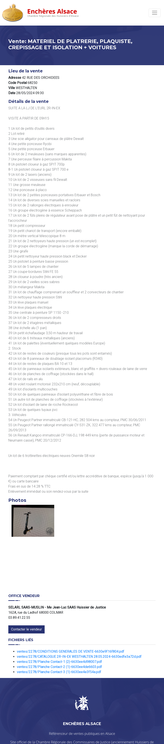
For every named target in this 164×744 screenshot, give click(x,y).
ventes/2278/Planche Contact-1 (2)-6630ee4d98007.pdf (59, 662)
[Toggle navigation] (155, 13)
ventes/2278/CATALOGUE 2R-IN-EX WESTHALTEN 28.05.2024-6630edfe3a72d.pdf (79, 657)
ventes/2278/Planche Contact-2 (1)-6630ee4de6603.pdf (59, 667)
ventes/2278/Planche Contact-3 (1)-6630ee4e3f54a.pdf (59, 672)
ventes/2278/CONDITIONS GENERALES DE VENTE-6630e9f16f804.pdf (70, 651)
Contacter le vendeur (26, 629)
